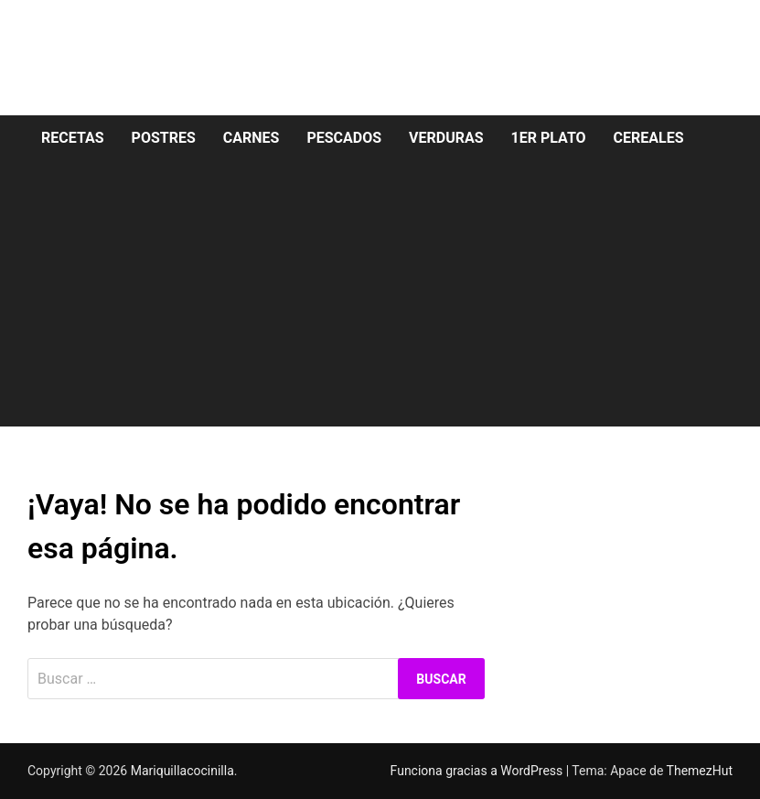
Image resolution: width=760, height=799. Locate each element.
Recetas (72, 137)
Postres (164, 137)
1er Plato (548, 137)
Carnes (251, 137)
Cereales (649, 137)
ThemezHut (700, 770)
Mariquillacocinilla (182, 770)
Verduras (446, 137)
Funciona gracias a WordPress (478, 770)
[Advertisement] (380, 298)
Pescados (343, 137)
